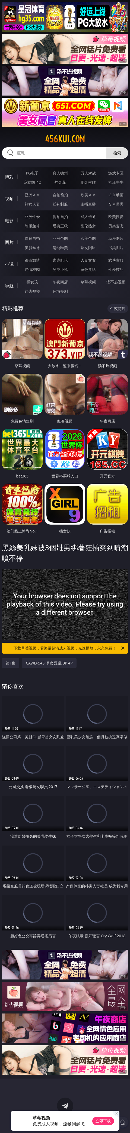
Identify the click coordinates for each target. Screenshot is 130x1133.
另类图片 (115, 247)
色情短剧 (60, 291)
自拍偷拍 (60, 194)
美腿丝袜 (32, 247)
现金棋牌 (88, 182)
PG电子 (32, 173)
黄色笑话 (88, 269)
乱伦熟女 (88, 225)
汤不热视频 (115, 281)
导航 (9, 286)
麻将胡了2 (32, 182)
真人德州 (60, 173)
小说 (9, 264)
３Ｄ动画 (115, 194)
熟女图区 (88, 247)
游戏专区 (115, 173)
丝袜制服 (60, 204)
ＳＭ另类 (115, 204)
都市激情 (32, 260)
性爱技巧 (115, 269)
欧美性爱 (115, 216)
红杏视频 (32, 291)
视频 (9, 199)
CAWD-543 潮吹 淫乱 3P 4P (49, 663)
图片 (9, 242)
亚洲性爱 (32, 216)
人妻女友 (88, 260)
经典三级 (60, 225)
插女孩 (32, 281)
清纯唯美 (60, 247)
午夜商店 (60, 281)
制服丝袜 (32, 225)
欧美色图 (88, 238)
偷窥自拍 (32, 238)
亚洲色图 (60, 238)
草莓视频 (88, 281)
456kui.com (65, 139)
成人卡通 (88, 216)
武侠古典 (115, 260)
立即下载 (103, 1120)
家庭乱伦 (60, 260)
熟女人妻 (32, 204)
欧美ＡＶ (88, 194)
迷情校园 (32, 269)
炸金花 (60, 182)
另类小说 (60, 269)
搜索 (117, 152)
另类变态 (115, 225)
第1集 (10, 663)
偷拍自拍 (60, 216)
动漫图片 (115, 238)
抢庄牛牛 (115, 182)
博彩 (9, 177)
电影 (9, 220)
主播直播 (88, 204)
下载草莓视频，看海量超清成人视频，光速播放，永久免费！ (69, 648)
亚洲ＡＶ (32, 194)
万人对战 (88, 173)
